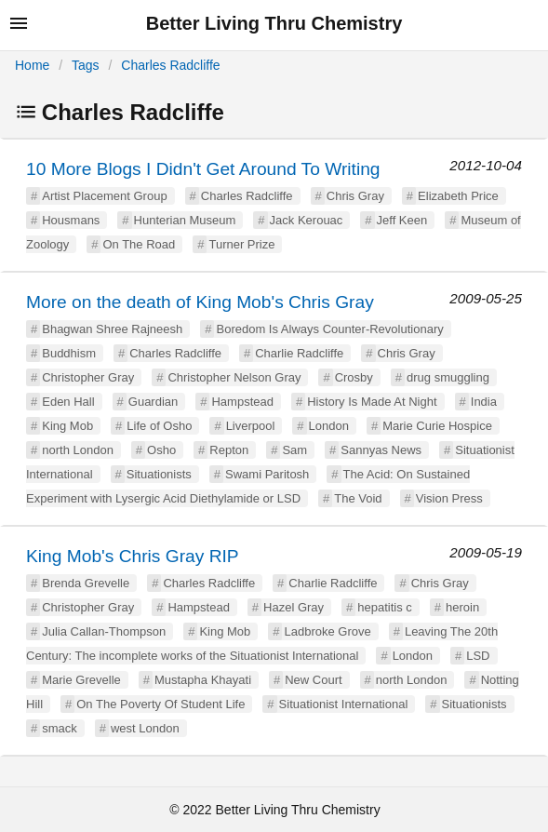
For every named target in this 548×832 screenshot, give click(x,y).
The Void (357, 498)
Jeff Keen (402, 220)
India (484, 402)
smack (59, 728)
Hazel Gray (293, 607)
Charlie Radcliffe (299, 353)
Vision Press (449, 498)
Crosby (354, 377)
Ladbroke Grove (327, 631)
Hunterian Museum (185, 220)
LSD (477, 656)
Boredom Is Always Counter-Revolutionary (329, 329)
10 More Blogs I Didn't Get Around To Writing (203, 169)
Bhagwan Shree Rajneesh (112, 329)
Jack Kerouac (306, 220)
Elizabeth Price (458, 196)
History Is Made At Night (371, 402)
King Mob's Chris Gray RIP (132, 556)
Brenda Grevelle (85, 583)
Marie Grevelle (81, 680)
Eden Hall (68, 402)
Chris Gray (355, 196)
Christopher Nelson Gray (234, 377)
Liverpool (250, 426)
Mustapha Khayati (202, 680)
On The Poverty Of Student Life (160, 704)
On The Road (138, 244)
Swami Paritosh (267, 474)
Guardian (153, 402)
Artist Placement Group (104, 196)
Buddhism (69, 353)
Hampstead (242, 402)
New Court (313, 680)
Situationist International (343, 704)
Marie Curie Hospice (437, 426)
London (329, 426)
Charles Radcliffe (170, 65)
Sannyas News (381, 450)
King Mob (67, 426)
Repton (228, 450)
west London (145, 728)
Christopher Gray (88, 377)
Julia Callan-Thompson (104, 631)
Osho (161, 450)
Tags (86, 65)
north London (78, 450)
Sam (294, 450)
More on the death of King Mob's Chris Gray (200, 302)
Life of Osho (159, 426)
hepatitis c (384, 607)
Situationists (159, 474)
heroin (462, 607)
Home (32, 65)
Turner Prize (241, 244)
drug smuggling (448, 377)
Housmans (71, 220)
